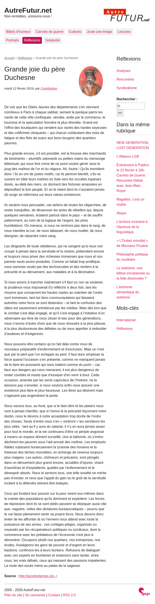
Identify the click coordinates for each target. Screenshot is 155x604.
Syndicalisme (127, 88)
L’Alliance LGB (128, 156)
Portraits (12, 40)
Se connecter (35, 595)
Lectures (123, 31)
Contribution (49, 88)
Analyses (123, 71)
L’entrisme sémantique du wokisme (128, 292)
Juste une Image (99, 31)
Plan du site (13, 595)
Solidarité (52, 40)
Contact (54, 595)
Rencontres (125, 79)
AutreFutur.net (28, 10)
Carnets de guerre (49, 31)
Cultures (75, 31)
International (126, 320)
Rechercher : (127, 99)
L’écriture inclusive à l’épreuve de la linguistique (132, 227)
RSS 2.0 (69, 595)
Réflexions (32, 40)
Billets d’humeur (18, 31)
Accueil (9, 58)
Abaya (121, 213)
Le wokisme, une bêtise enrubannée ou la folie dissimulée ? (133, 273)
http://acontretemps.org (36, 576)
